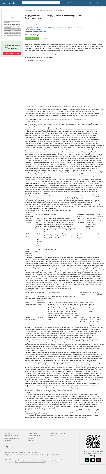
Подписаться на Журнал (12, 53)
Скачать (45, 38)
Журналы (53, 435)
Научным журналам (34, 435)
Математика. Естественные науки (48, 10)
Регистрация (100, 3)
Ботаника (63, 10)
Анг (102, 20)
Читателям (31, 440)
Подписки (69, 3)
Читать (32, 38)
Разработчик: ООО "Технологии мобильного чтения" (22, 453)
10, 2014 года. (41, 31)
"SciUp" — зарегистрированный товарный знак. (30, 462)
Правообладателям (11, 435)
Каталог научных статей (57, 433)
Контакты (8, 440)
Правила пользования (12, 438)
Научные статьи (30, 10)
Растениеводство (36, 29)
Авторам (30, 438)
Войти (98, 2)
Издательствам (32, 433)
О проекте (8, 433)
